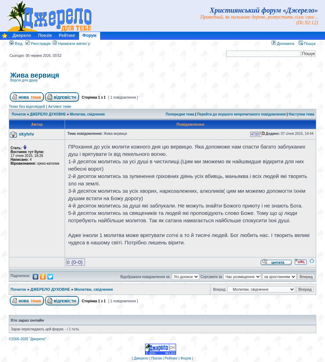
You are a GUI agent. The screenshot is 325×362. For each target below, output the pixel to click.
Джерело (22, 35)
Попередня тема (180, 114)
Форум (90, 35)
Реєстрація (38, 43)
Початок (19, 114)
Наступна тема (301, 114)
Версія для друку (24, 80)
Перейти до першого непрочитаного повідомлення (241, 114)
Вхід (15, 43)
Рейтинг (67, 35)
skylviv (26, 134)
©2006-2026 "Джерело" (27, 339)
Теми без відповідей (27, 106)
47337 (256, 134)
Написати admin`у (74, 43)
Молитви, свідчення (87, 114)
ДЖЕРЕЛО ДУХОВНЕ (48, 114)
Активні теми (59, 106)
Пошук (307, 43)
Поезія (45, 35)
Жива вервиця (34, 75)
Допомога (283, 43)
